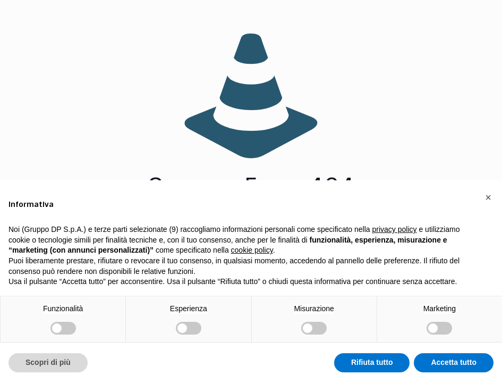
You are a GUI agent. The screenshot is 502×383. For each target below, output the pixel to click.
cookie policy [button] (252, 250)
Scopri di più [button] (48, 362)
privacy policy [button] (394, 229)
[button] (488, 197)
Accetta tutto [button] (454, 362)
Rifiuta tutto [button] (372, 362)
